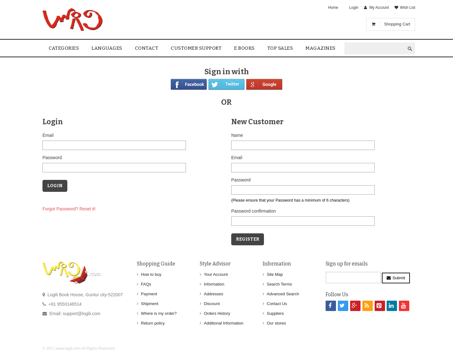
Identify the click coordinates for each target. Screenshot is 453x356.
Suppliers (275, 313)
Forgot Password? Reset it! (69, 208)
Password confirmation (253, 211)
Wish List (407, 7)
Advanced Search (283, 294)
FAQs (146, 284)
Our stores (276, 323)
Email (47, 135)
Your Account (216, 274)
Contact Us (277, 303)
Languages (107, 48)
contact (147, 48)
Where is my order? (158, 313)
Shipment (149, 303)
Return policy (153, 323)
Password (52, 157)
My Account (379, 7)
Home (333, 7)
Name (237, 135)
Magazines (320, 48)
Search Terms (279, 284)
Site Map (275, 274)
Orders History (217, 313)
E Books (244, 48)
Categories (64, 48)
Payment (149, 294)
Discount (212, 303)
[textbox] (374, 48)
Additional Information (223, 323)
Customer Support (196, 48)
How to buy (151, 274)
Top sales (280, 48)
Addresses (213, 294)
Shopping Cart (397, 24)
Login (353, 7)
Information (214, 284)
